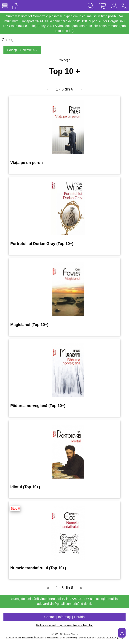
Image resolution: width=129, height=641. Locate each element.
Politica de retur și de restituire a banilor (64, 625)
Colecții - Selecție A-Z (22, 50)
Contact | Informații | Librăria (64, 617)
